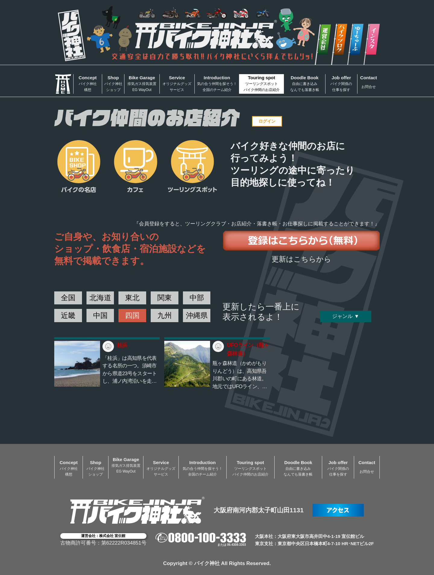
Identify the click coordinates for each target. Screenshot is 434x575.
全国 (68, 298)
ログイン (267, 121)
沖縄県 (197, 315)
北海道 (100, 298)
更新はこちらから (301, 259)
